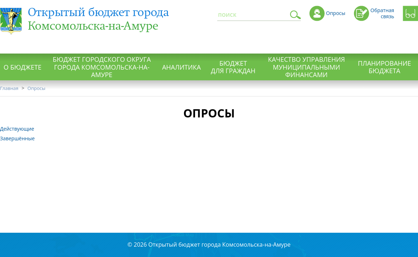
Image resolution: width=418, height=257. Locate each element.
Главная (9, 88)
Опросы (36, 88)
